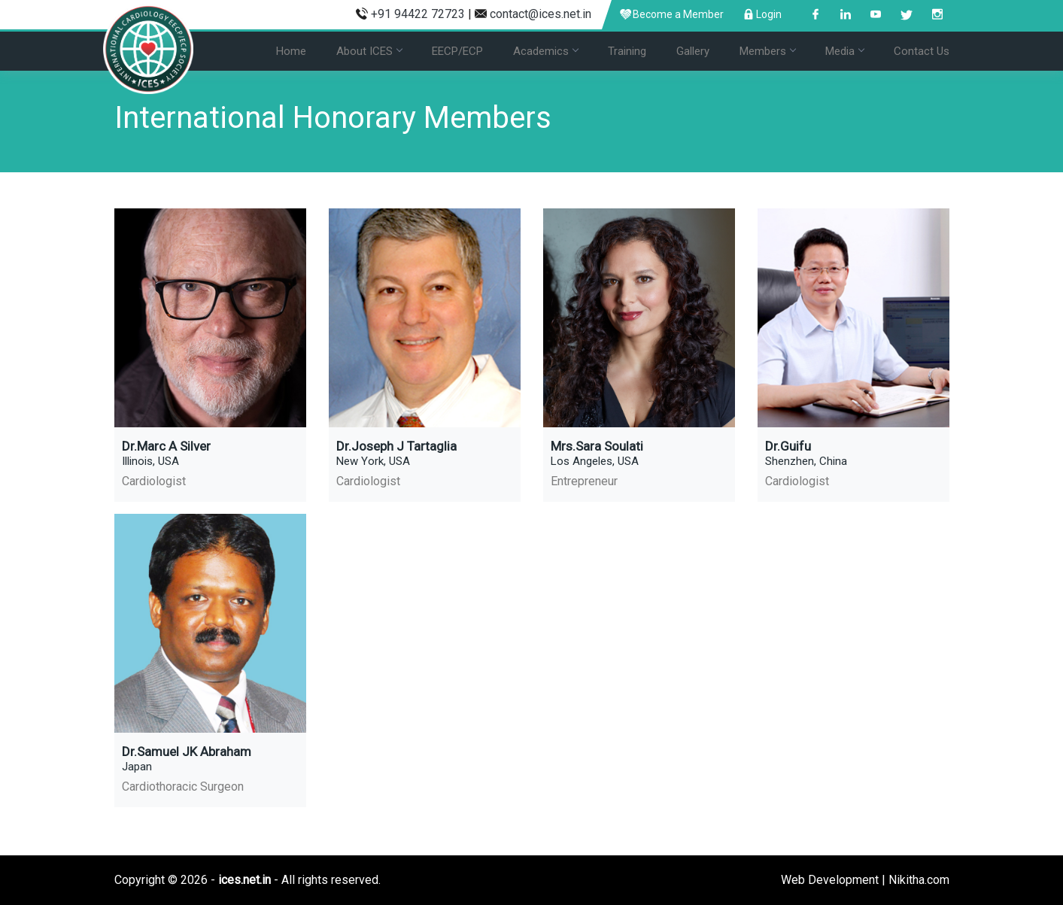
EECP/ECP (457, 51)
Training (627, 51)
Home (291, 51)
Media (844, 51)
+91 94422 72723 (418, 14)
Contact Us (921, 51)
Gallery (692, 51)
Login (762, 14)
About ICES (369, 51)
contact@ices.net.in (540, 14)
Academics (545, 51)
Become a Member (672, 14)
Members (767, 51)
